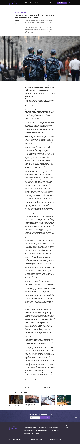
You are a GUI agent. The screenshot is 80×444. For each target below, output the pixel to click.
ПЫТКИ (16, 6)
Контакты (42, 2)
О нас (26, 2)
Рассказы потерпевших (20, 12)
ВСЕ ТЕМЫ (11, 6)
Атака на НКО (68, 429)
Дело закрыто (60, 405)
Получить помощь (62, 2)
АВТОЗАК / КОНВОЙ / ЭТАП (38, 6)
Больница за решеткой (14, 405)
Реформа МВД (68, 430)
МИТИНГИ (22, 6)
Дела (31, 2)
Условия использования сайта (55, 439)
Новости (36, 2)
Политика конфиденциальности (36, 439)
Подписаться (45, 417)
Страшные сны (44, 405)
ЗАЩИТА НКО (28, 6)
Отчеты (67, 427)
